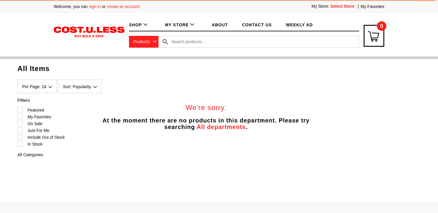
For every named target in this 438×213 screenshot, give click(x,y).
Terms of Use (185, 152)
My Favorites (372, 6)
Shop (92, 152)
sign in (95, 6)
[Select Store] (342, 6)
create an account (123, 6)
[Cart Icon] (374, 36)
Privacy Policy (186, 162)
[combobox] (143, 42)
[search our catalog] (165, 42)
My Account (99, 173)
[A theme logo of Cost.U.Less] (89, 31)
